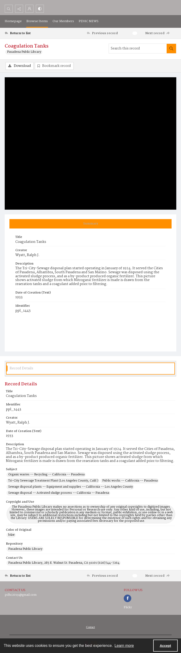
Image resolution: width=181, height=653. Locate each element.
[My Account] (29, 8)
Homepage (13, 21)
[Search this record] (138, 48)
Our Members (63, 21)
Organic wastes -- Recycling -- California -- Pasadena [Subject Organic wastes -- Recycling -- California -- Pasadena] (46, 474)
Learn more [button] (124, 646)
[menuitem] (90, 627)
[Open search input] (8, 8)
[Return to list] (27, 33)
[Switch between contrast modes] (40, 8)
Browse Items (37, 21)
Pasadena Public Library (24, 52)
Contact (90, 627)
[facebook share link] (127, 598)
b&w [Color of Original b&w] (11, 535)
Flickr (128, 607)
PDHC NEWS (89, 21)
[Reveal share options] (19, 8)
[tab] (90, 223)
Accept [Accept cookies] (165, 646)
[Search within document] (171, 48)
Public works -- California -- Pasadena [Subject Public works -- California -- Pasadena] (130, 480)
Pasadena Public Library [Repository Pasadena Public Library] (25, 549)
